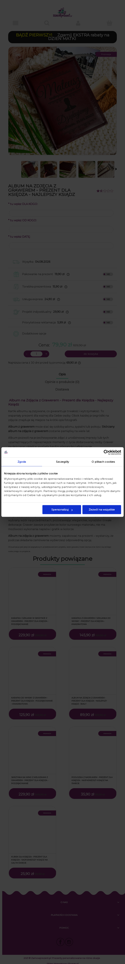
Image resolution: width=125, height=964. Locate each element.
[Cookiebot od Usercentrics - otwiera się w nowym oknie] (106, 452)
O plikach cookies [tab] (103, 461)
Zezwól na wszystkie (102, 509)
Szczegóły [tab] (62, 461)
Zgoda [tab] (22, 461)
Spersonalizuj (62, 509)
